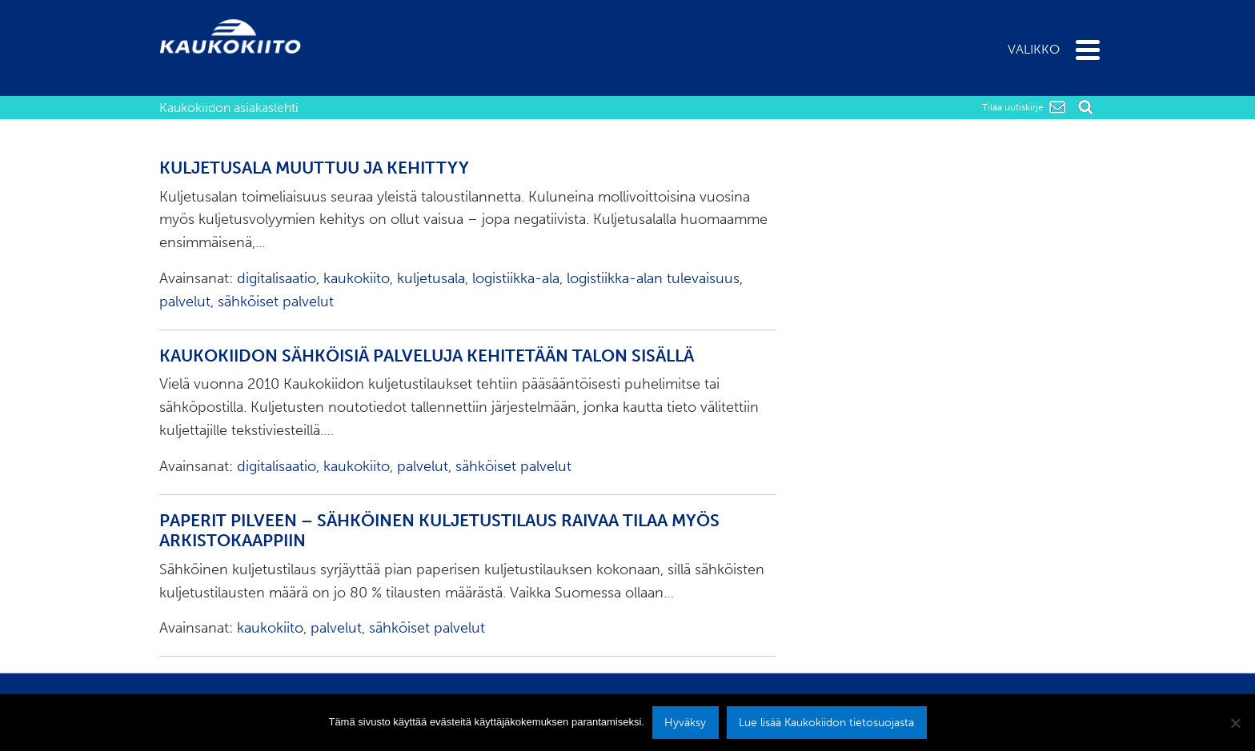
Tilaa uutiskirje (1013, 107)
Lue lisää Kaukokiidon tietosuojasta (826, 722)
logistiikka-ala (515, 278)
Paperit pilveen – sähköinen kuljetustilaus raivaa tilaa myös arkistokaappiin (439, 531)
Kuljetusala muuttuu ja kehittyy (314, 168)
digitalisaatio (276, 278)
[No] (1235, 723)
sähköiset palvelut (276, 301)
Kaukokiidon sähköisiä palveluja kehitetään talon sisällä (426, 356)
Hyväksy (685, 722)
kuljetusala (431, 278)
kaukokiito (356, 278)
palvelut (185, 301)
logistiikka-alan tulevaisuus (653, 278)
